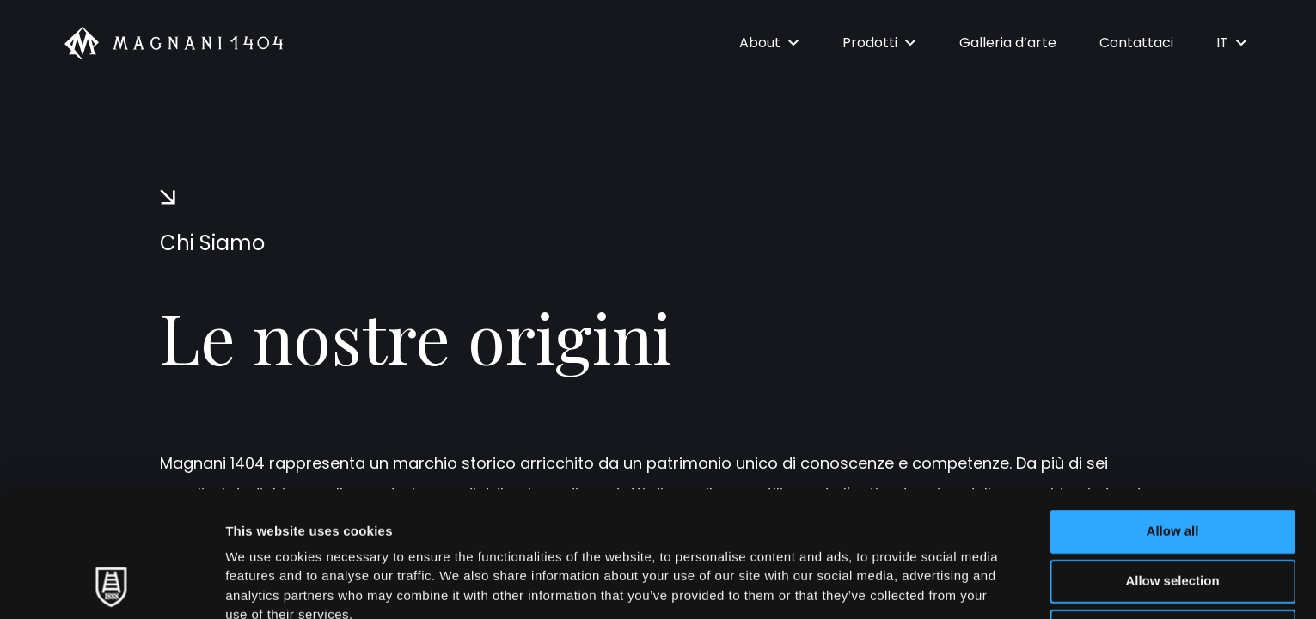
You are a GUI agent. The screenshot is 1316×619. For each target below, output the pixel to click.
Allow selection (1172, 463)
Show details (902, 585)
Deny (1173, 513)
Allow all (1173, 413)
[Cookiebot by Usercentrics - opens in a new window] (111, 585)
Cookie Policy (785, 516)
